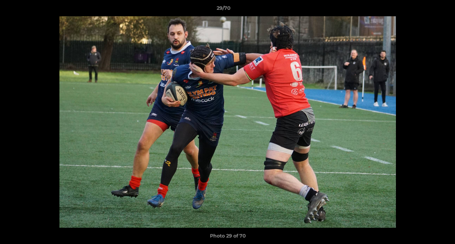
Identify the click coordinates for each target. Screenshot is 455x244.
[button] (426, 10)
